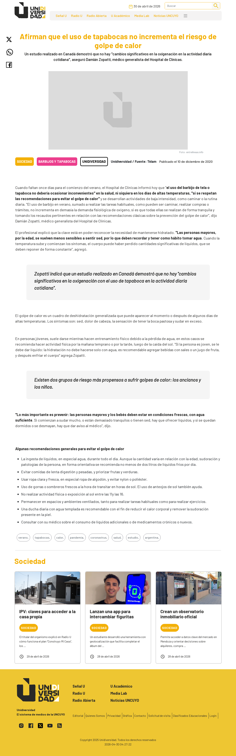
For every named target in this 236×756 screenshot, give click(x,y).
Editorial (78, 715)
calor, (60, 537)
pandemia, (77, 537)
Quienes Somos (95, 715)
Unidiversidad (94, 161)
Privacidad (114, 715)
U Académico (120, 16)
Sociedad (24, 161)
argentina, (152, 537)
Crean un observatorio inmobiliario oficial (182, 614)
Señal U (61, 16)
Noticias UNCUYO (166, 16)
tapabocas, (42, 537)
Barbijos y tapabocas (57, 161)
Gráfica (127, 715)
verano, (23, 537)
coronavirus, (98, 537)
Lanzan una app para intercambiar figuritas (112, 614)
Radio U (76, 16)
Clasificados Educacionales (190, 715)
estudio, (133, 537)
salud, (117, 537)
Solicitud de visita (159, 715)
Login (213, 715)
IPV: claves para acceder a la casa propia (47, 614)
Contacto (140, 715)
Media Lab (141, 16)
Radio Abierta (97, 16)
